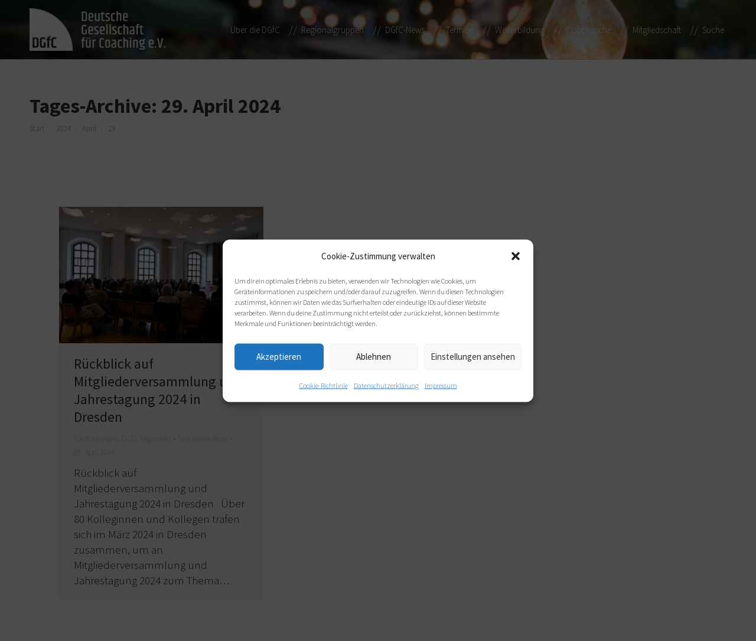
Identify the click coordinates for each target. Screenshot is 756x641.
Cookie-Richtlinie (323, 384)
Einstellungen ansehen (473, 356)
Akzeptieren (278, 356)
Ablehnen (373, 356)
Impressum (441, 384)
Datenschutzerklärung (386, 384)
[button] (516, 256)
